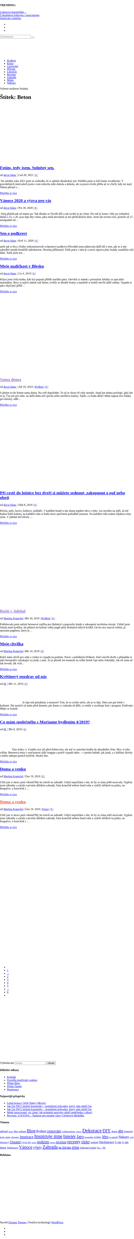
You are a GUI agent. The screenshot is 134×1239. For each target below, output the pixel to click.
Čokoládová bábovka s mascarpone (19, 15)
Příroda (11, 69)
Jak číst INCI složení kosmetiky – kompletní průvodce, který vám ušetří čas (49, 1106)
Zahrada (11, 77)
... (8, 973)
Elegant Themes (17, 1222)
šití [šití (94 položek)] (103, 1147)
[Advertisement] (67, 134)
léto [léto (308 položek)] (105, 1136)
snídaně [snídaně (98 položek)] (94, 1142)
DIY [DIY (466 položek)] (106, 1130)
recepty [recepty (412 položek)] (73, 1141)
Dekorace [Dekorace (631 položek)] (92, 1130)
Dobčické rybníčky (10, 18)
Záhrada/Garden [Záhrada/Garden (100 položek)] (88, 1147)
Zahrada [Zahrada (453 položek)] (50, 1147)
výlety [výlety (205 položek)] (37, 1147)
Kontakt (11, 1076)
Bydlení (11, 60)
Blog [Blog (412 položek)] (31, 1130)
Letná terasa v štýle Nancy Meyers (26, 1103)
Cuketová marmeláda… (13, 12)
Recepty (11, 74)
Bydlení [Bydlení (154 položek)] (41, 1131)
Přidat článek (14, 1086)
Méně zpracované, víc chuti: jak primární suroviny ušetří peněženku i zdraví (49, 1112)
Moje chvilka (11, 644)
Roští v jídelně (13, 611)
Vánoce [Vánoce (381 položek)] (25, 1147)
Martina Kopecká (13, 618)
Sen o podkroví (13, 233)
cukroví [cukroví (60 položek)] (79, 1132)
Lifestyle (12, 71)
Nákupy (11, 82)
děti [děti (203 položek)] (120, 1131)
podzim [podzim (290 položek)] (43, 1142)
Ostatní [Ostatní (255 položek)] (15, 1142)
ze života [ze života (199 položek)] (64, 1147)
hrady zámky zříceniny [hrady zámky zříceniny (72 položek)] (9, 1137)
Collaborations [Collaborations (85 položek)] (68, 1131)
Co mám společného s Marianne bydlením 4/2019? (45, 722)
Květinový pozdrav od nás (23, 676)
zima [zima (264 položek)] (75, 1147)
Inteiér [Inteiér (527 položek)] (69, 1136)
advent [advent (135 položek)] (4, 1131)
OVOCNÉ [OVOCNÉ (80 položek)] (26, 1142)
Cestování (12, 66)
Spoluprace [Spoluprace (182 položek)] (106, 1142)
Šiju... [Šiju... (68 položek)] (99, 1148)
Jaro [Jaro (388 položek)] (80, 1136)
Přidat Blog (13, 1083)
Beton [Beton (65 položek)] (11, 1132)
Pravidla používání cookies (22, 1080)
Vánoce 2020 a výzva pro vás (25, 200)
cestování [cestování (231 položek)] (54, 1131)
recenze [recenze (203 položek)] (61, 1142)
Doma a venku (13, 769)
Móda (10, 80)
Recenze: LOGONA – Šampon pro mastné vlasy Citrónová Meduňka (45, 1115)
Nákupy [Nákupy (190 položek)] (123, 1137)
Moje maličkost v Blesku (22, 266)
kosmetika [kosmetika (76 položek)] (88, 1137)
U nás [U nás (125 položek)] (118, 1142)
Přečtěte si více (8, 193)
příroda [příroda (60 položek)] (52, 1143)
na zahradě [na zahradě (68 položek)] (113, 1137)
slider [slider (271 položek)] (85, 1142)
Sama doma (10, 379)
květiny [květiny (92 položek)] (98, 1137)
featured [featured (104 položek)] (128, 1131)
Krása (10, 63)
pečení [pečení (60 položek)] (34, 1143)
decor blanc (9, 175)
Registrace (13, 1089)
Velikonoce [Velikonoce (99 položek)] (12, 1147)
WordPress (57, 1222)
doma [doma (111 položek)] (114, 1131)
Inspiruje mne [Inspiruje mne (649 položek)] (48, 1136)
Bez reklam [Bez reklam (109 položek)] (20, 1131)
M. (5, 683)
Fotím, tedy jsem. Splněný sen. (27, 167)
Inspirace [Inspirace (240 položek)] (27, 1137)
